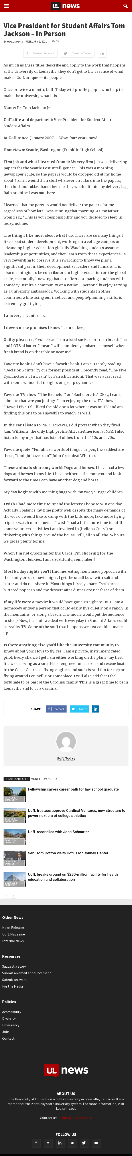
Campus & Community (11, 798)
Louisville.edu (66, 1108)
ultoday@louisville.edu (75, 1117)
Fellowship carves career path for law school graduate (73, 789)
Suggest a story (14, 966)
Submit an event (14, 979)
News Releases (13, 927)
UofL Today (15, 41)
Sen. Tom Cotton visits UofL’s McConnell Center (68, 853)
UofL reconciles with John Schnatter (58, 832)
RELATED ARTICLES (17, 779)
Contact (8, 1038)
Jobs (6, 1031)
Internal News (13, 941)
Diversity (9, 1018)
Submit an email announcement (26, 973)
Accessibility (11, 1012)
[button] (126, 6)
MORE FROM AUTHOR (45, 779)
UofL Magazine (13, 934)
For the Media (12, 986)
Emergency (10, 1025)
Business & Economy (11, 884)
